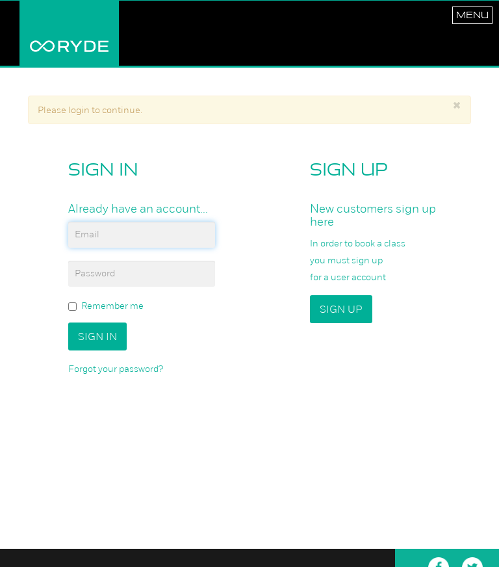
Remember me (106, 305)
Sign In (97, 336)
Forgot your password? (115, 369)
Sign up (341, 309)
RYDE (69, 33)
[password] (141, 274)
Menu (472, 15)
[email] (141, 235)
